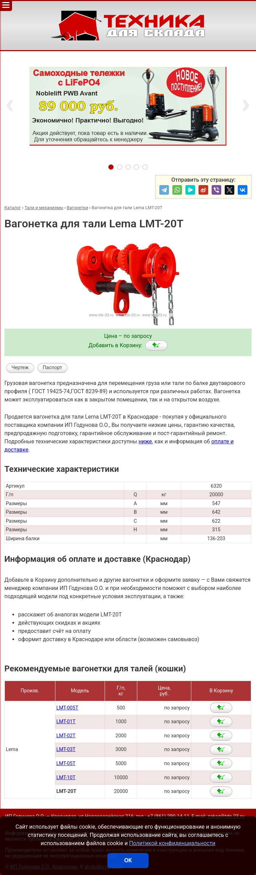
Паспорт (52, 368)
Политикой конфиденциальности (172, 843)
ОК (128, 860)
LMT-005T (67, 708)
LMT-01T (66, 722)
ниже (145, 441)
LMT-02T (66, 736)
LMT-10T (66, 778)
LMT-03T (66, 749)
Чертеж (20, 368)
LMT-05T (66, 763)
